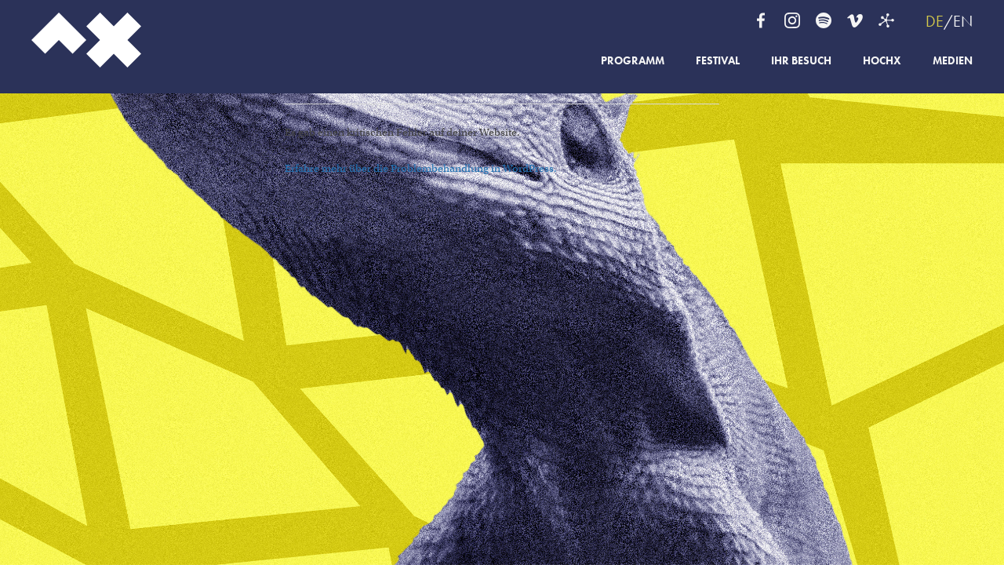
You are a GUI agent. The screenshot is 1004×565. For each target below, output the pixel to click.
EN (963, 21)
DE (935, 21)
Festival (718, 60)
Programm (632, 60)
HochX (882, 60)
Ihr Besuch (801, 60)
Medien (953, 60)
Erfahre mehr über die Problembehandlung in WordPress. (421, 168)
